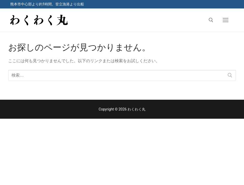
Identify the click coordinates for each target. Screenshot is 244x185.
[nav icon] (225, 20)
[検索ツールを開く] (211, 20)
